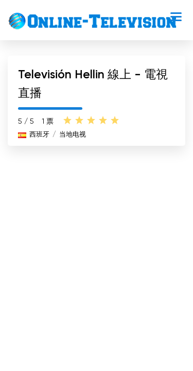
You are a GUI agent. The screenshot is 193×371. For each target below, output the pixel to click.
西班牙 (39, 134)
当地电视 (72, 134)
